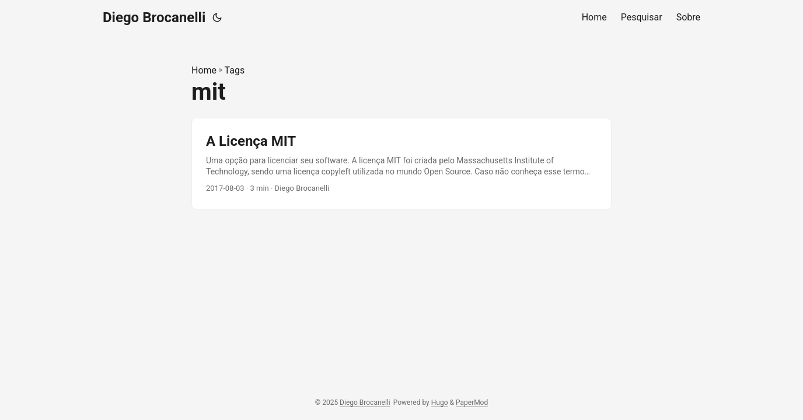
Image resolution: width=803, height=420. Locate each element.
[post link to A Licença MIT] (401, 163)
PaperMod (472, 402)
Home (204, 70)
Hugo (439, 402)
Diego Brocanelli (154, 17)
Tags (235, 70)
